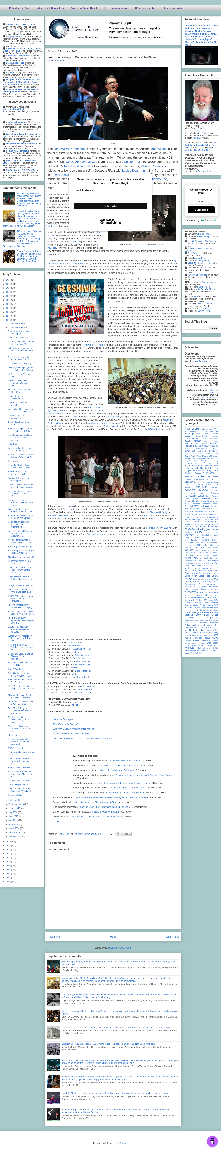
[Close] (151, 173)
